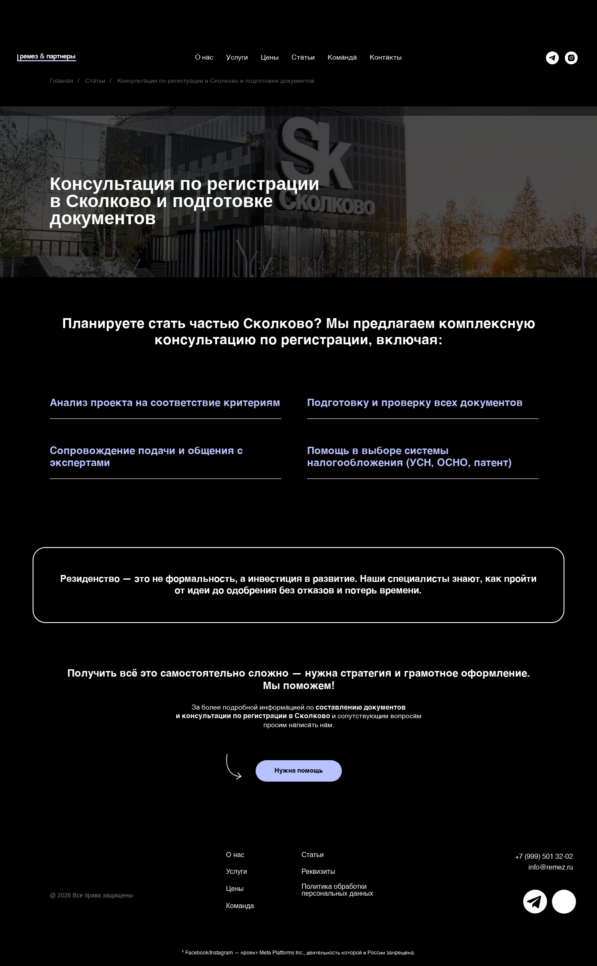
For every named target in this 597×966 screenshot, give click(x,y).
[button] (299, 771)
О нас (204, 57)
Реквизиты (318, 871)
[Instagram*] (571, 57)
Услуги (237, 57)
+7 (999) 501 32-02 (544, 857)
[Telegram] (552, 57)
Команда (342, 57)
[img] (535, 902)
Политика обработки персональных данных (337, 890)
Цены (270, 57)
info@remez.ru (550, 867)
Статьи (303, 57)
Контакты (386, 57)
